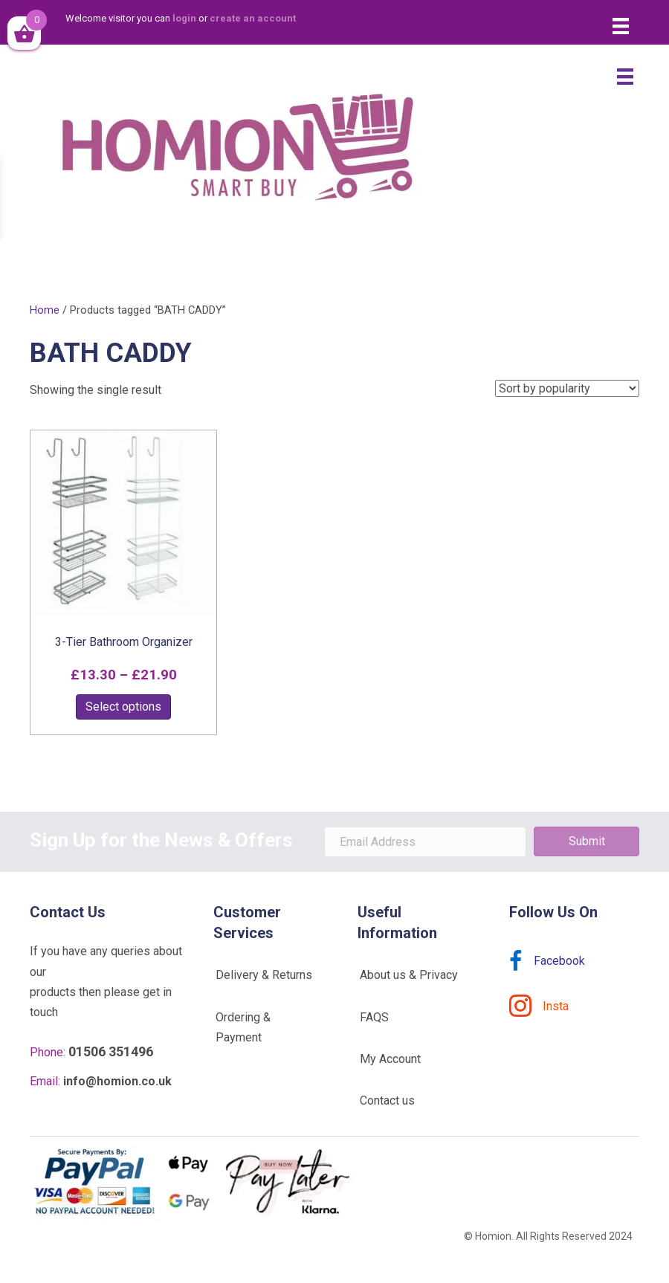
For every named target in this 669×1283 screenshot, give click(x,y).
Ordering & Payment (243, 1027)
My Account (390, 1059)
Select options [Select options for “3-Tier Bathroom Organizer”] (123, 706)
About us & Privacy (409, 975)
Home (44, 310)
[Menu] (620, 26)
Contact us (387, 1100)
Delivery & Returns (264, 975)
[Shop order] (567, 388)
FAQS (374, 1017)
